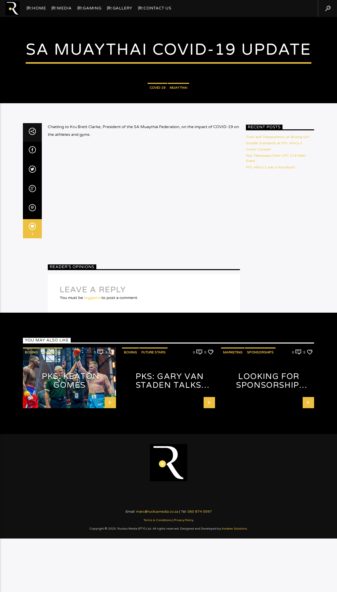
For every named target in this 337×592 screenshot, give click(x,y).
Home (39, 8)
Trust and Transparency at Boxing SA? (278, 267)
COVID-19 (157, 147)
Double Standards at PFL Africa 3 (274, 273)
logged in (93, 427)
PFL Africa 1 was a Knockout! (270, 297)
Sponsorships (260, 482)
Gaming (92, 8)
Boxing (31, 482)
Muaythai (178, 147)
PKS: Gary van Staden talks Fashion (170, 515)
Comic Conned (258, 279)
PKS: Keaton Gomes (71, 511)
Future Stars (153, 482)
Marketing (232, 482)
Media (64, 8)
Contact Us (157, 8)
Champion (51, 482)
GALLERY (123, 8)
